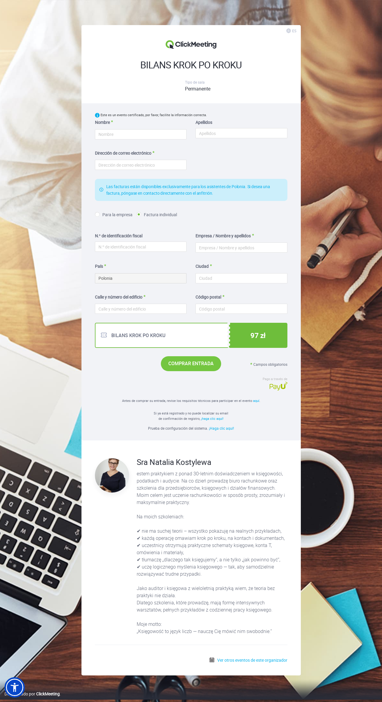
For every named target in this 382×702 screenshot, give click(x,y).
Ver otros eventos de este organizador (248, 660)
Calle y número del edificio (118, 297)
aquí (256, 400)
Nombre (102, 122)
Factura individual (156, 214)
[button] (14, 687)
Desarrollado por (32, 694)
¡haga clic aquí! (212, 418)
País (99, 266)
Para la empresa (114, 214)
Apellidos (203, 122)
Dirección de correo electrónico (123, 153)
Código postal (208, 297)
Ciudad (202, 266)
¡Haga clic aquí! (221, 428)
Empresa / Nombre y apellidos (223, 236)
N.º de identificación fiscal (118, 236)
